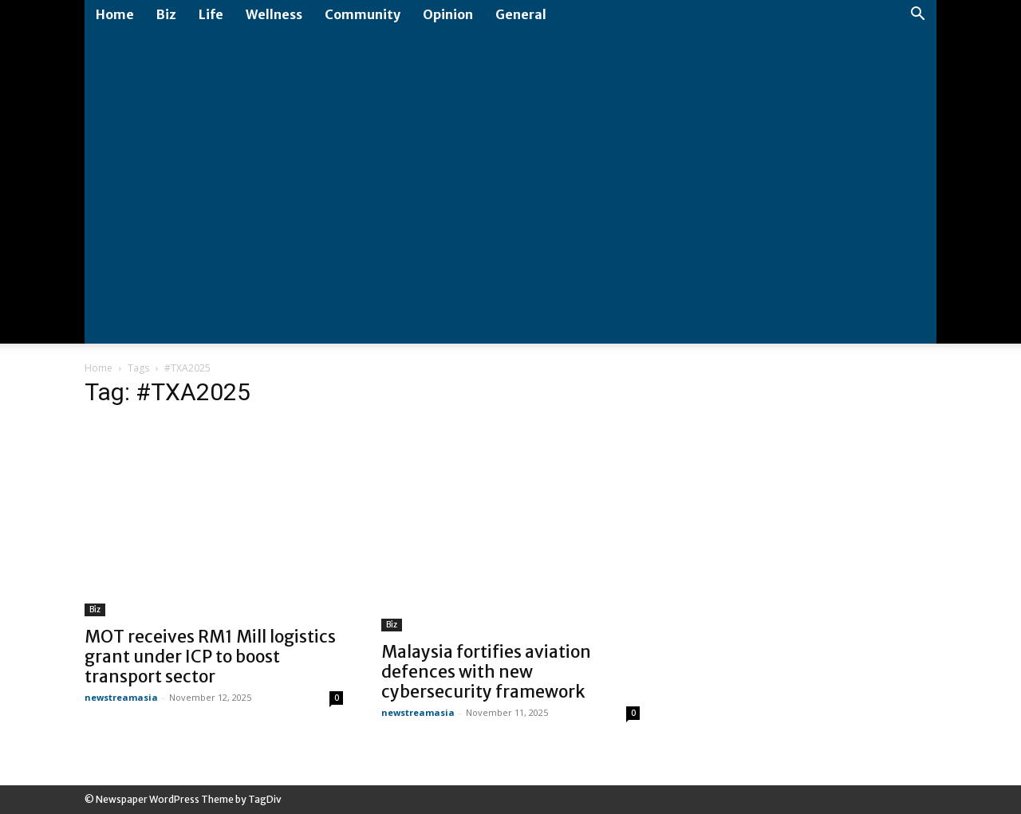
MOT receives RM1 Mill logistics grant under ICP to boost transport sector (210, 656)
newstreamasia (121, 697)
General (520, 14)
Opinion (448, 14)
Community (362, 14)
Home (115, 14)
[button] (917, 15)
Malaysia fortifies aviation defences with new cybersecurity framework (486, 671)
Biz (166, 14)
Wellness (274, 14)
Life (211, 14)
